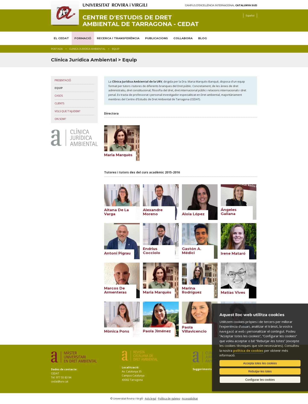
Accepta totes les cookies (260, 363)
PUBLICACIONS (156, 38)
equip (59, 88)
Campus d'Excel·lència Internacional (221, 5)
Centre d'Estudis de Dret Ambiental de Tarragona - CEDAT (141, 20)
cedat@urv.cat (59, 381)
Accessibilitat (190, 398)
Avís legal (150, 398)
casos (59, 95)
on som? (60, 119)
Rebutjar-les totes (260, 371)
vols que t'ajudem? (67, 111)
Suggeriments (202, 369)
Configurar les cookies (260, 379)
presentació (63, 80)
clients (59, 103)
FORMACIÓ (82, 38)
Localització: (130, 367)
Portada (57, 48)
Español (250, 15)
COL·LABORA (183, 38)
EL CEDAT (61, 38)
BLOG (202, 38)
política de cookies (248, 350)
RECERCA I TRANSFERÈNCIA (118, 38)
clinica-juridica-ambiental (87, 48)
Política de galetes (169, 398)
